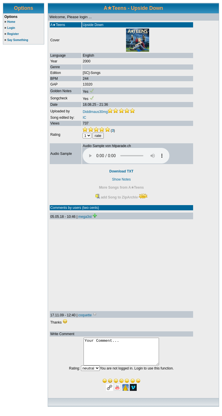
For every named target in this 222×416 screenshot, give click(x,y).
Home (11, 21)
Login (11, 27)
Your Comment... (121, 354)
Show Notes (121, 179)
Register (13, 34)
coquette (85, 315)
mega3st (85, 217)
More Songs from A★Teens (121, 187)
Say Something (17, 40)
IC (84, 118)
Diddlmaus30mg (95, 112)
